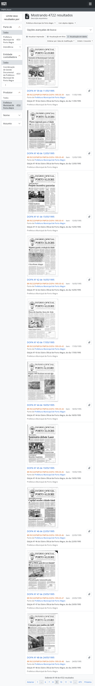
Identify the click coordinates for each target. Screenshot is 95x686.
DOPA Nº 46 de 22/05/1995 (40, 531)
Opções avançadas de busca (41, 29)
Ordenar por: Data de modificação (60, 41)
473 (80, 682)
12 (71, 682)
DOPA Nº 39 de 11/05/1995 (40, 90)
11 (66, 682)
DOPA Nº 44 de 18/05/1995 (40, 405)
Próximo (88, 682)
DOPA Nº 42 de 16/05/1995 (40, 279)
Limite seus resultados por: (12, 17)
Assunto (7, 123)
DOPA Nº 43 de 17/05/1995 (40, 342)
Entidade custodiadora (10, 56)
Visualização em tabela (77, 37)
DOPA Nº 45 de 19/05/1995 (40, 468)
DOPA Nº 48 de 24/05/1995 (40, 657)
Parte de (7, 26)
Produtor (8, 92)
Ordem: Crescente (84, 41)
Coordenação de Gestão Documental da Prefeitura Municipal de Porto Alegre (12, 74)
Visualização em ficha (56, 37)
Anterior (30, 682)
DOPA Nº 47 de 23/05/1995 (40, 594)
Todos (5, 32)
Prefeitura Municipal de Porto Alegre (12, 40)
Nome (6, 115)
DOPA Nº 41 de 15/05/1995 (40, 216)
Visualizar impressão (35, 37)
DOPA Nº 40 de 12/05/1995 (40, 153)
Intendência (12, 47)
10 (61, 682)
